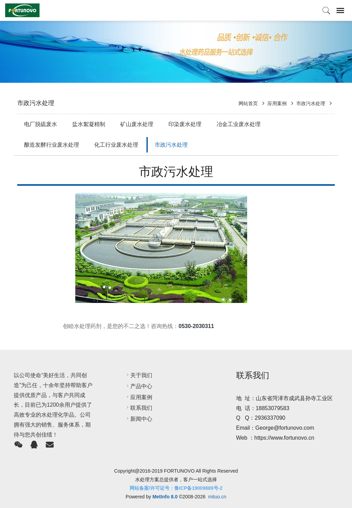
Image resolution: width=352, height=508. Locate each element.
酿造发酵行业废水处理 (51, 145)
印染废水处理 (184, 124)
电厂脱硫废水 (40, 124)
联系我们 (138, 408)
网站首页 (249, 103)
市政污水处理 (310, 103)
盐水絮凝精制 (88, 124)
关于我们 (138, 375)
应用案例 (277, 103)
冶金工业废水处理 (239, 124)
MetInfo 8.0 (164, 496)
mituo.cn (217, 496)
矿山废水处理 (136, 124)
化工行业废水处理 (116, 145)
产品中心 (138, 386)
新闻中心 (138, 419)
